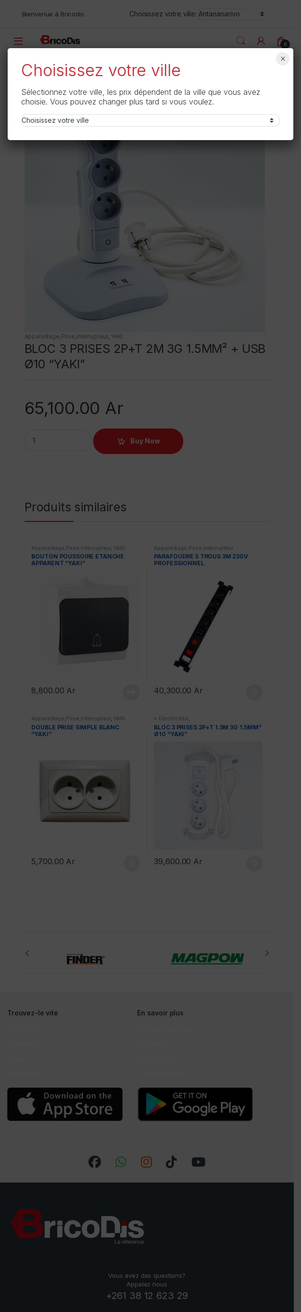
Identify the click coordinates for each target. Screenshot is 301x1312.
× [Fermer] (283, 58)
